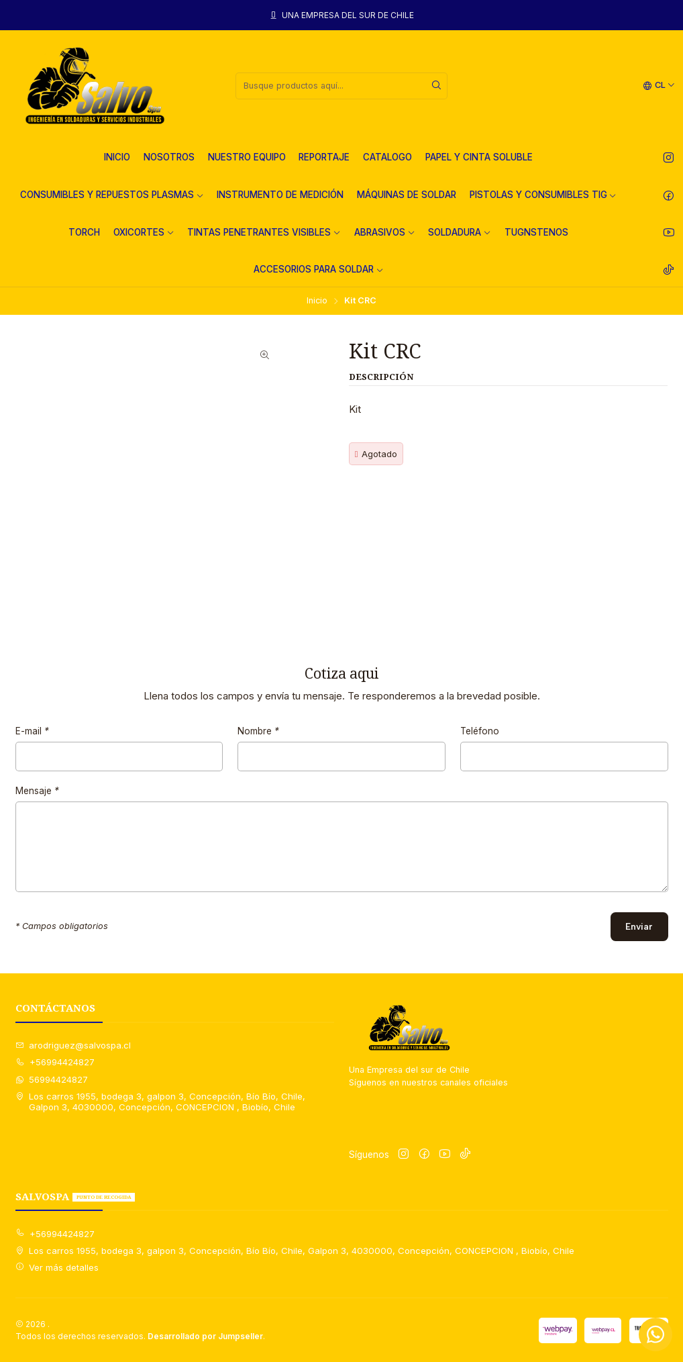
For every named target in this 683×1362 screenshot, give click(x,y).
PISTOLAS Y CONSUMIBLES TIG (543, 194)
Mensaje (37, 802)
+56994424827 (55, 1062)
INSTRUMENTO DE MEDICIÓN (280, 194)
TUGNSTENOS (536, 232)
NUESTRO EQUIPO (247, 157)
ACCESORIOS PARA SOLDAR (319, 269)
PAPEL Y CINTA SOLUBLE (479, 157)
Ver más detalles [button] (57, 1267)
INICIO (117, 157)
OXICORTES (143, 232)
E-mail (32, 742)
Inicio (317, 301)
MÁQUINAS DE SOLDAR (406, 194)
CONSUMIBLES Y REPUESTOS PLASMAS (112, 194)
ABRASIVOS (384, 232)
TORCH (84, 232)
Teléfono (479, 742)
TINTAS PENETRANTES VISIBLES (264, 232)
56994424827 (52, 1079)
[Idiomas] (659, 86)
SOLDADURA (459, 232)
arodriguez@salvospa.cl (73, 1045)
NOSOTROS (169, 157)
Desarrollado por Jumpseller (205, 1336)
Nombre (258, 742)
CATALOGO (387, 157)
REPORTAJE (324, 157)
